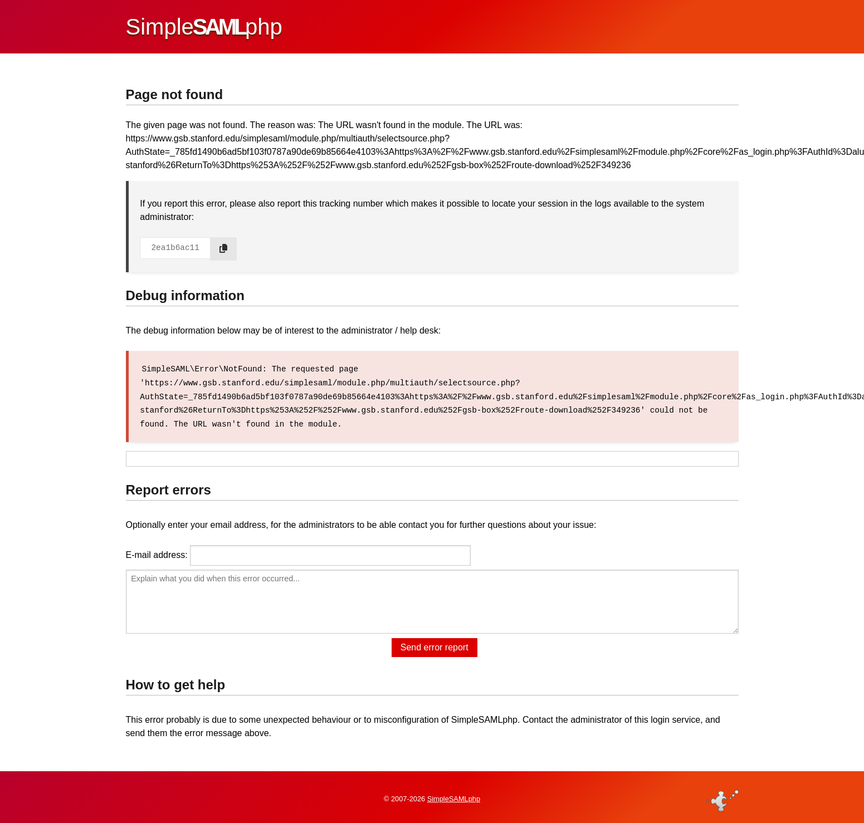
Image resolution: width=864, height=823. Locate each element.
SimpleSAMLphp (453, 797)
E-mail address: (157, 553)
